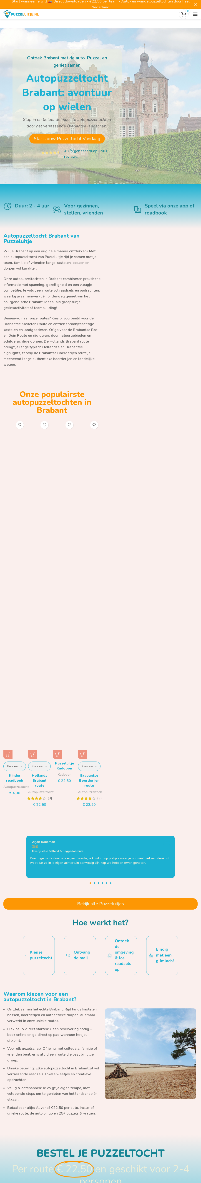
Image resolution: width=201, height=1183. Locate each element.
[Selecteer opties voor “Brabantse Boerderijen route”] (82, 754)
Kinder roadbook (14, 778)
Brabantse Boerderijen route (63, 353)
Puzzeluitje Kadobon (64, 766)
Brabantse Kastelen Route (25, 323)
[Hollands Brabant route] (39, 589)
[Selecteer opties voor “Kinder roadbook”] (8, 754)
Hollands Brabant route (69, 341)
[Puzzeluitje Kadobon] (64, 589)
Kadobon (64, 774)
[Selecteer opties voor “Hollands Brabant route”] (32, 754)
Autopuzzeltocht (16, 786)
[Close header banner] (195, 4)
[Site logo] (21, 13)
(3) (49, 798)
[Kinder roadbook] (14, 589)
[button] (57, 754)
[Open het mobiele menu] (195, 14)
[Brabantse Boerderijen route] (89, 589)
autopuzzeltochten (28, 278)
